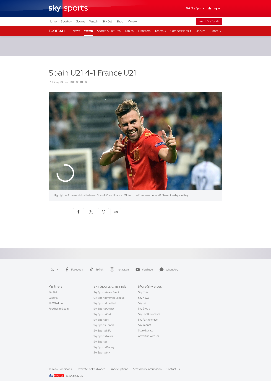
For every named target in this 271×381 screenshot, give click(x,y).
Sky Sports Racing (103, 342)
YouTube (143, 265)
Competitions (180, 31)
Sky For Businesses (149, 310)
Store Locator (146, 326)
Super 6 (53, 293)
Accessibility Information (147, 364)
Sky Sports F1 (101, 315)
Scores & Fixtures (109, 31)
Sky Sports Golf (102, 310)
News (76, 31)
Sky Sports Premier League (108, 293)
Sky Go (142, 298)
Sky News (143, 293)
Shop (119, 21)
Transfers (144, 31)
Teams (160, 31)
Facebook (73, 265)
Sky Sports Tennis (103, 320)
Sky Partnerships (148, 315)
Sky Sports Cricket (103, 304)
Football (57, 31)
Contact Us (173, 364)
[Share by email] (116, 207)
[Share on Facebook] (78, 207)
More (132, 21)
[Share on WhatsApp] (103, 207)
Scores (80, 21)
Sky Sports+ (100, 337)
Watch (93, 21)
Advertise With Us (148, 331)
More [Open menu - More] (217, 31)
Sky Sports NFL (102, 326)
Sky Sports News (103, 331)
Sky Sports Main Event (106, 288)
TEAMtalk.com (57, 298)
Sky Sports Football (104, 298)
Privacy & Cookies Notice (91, 364)
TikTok (95, 265)
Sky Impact (144, 320)
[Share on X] (91, 207)
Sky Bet (107, 21)
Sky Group (144, 304)
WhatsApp (168, 265)
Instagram (118, 265)
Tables (129, 31)
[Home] (68, 8)
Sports (66, 21)
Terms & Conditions (60, 364)
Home (53, 21)
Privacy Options (119, 364)
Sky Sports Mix (101, 348)
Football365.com (59, 304)
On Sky (200, 31)
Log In (214, 8)
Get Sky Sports (195, 8)
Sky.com (143, 288)
